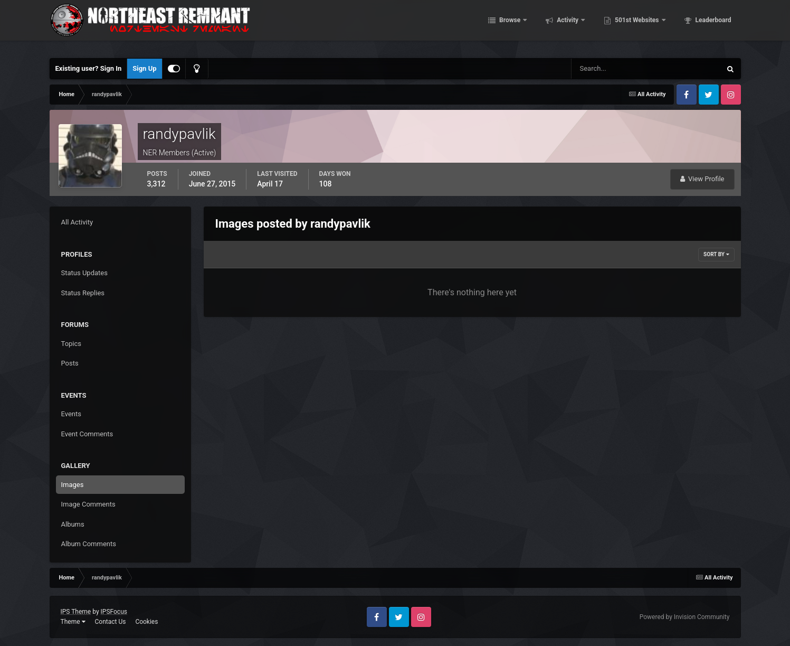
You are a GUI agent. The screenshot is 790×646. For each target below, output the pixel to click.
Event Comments (87, 434)
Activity (567, 26)
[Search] (614, 69)
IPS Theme (76, 611)
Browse (510, 26)
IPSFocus (114, 611)
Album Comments (88, 544)
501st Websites (636, 26)
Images (72, 485)
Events (71, 414)
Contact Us (110, 621)
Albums (72, 524)
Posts (70, 363)
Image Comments (88, 504)
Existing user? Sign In (88, 68)
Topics (71, 344)
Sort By (716, 254)
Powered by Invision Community (685, 617)
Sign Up (144, 68)
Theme (73, 621)
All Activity (77, 222)
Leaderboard (712, 26)
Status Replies (83, 293)
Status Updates (84, 273)
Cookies (146, 621)
